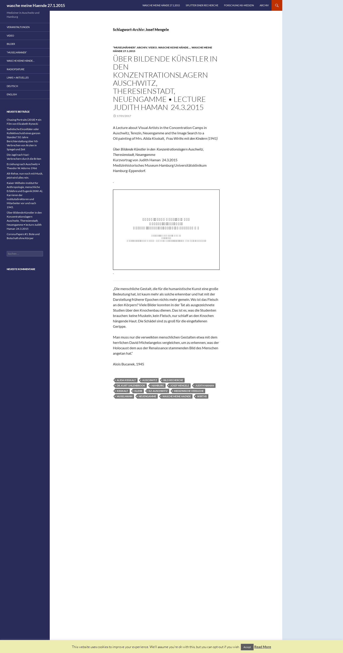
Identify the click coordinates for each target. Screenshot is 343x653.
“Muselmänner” (17, 52)
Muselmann (124, 396)
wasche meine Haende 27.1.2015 (36, 5)
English (12, 94)
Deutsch (12, 86)
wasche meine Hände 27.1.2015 (161, 5)
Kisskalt (122, 390)
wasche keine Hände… (21, 60)
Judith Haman (204, 385)
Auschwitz (149, 380)
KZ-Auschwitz (158, 390)
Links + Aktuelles (18, 77)
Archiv (264, 5)
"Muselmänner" (124, 47)
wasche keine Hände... (174, 47)
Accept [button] (247, 647)
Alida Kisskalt (126, 380)
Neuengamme (147, 396)
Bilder (11, 43)
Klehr (138, 390)
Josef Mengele (179, 385)
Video (152, 47)
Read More (262, 647)
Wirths (202, 396)
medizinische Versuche (189, 390)
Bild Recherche (173, 380)
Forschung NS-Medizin (239, 5)
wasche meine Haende (176, 396)
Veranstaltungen (18, 27)
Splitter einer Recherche (202, 5)
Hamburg (157, 385)
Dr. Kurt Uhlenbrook (131, 385)
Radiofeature (15, 69)
